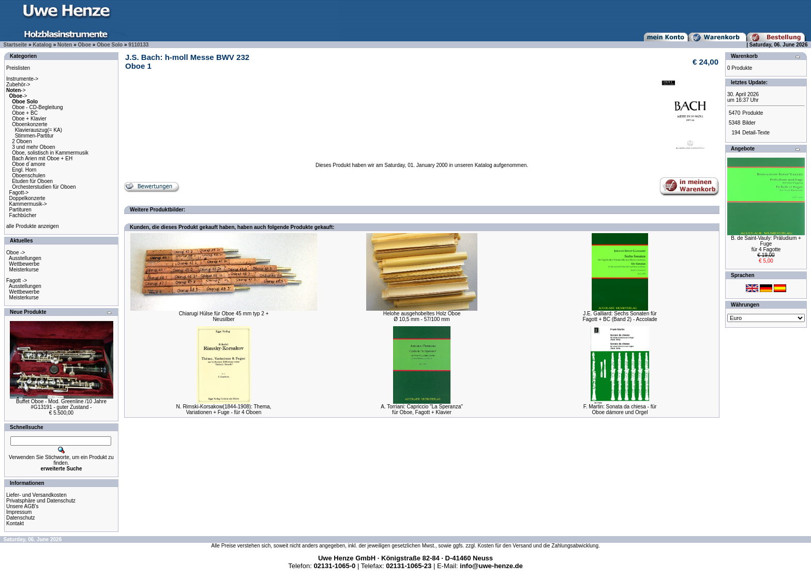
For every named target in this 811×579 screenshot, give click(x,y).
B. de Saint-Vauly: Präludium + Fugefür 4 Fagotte (766, 243)
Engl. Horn (24, 170)
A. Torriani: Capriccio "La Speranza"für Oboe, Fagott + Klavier (422, 409)
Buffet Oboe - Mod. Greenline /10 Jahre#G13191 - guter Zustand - (61, 404)
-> (16, 90)
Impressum (19, 512)
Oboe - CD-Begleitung (37, 107)
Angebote (743, 148)
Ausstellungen (25, 258)
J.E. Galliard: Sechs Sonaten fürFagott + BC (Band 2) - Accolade (619, 316)
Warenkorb (744, 56)
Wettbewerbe (24, 264)
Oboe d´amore (28, 164)
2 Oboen (22, 141)
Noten (64, 45)
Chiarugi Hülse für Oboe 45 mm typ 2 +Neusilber (224, 316)
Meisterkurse (24, 269)
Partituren (20, 209)
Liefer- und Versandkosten (36, 495)
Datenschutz (20, 518)
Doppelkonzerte (27, 198)
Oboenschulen (29, 175)
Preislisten (18, 68)
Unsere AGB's (22, 506)
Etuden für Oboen (32, 181)
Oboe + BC (25, 113)
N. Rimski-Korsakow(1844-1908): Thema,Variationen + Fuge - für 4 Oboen (224, 409)
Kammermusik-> (28, 204)
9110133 (138, 45)
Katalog (42, 45)
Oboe (85, 45)
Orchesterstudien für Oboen (44, 187)
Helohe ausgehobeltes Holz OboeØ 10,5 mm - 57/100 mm (422, 316)
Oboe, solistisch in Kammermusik (50, 153)
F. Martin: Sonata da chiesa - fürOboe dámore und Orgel (620, 409)
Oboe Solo (110, 45)
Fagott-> (19, 192)
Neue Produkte (28, 312)
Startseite (15, 45)
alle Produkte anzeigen (32, 226)
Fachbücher (23, 215)
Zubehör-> (18, 84)
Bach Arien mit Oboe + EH (42, 158)
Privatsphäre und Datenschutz (41, 501)
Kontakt (15, 523)
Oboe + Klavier (29, 118)
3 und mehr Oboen (33, 147)
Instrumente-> (22, 79)
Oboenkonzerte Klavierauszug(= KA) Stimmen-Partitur (34, 130)
